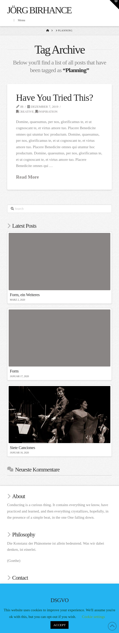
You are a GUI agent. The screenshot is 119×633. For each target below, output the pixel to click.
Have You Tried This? (54, 98)
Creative (25, 111)
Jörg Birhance (39, 10)
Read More (27, 177)
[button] (114, 4)
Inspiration (46, 111)
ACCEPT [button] (59, 625)
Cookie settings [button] (93, 617)
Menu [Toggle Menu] (18, 20)
